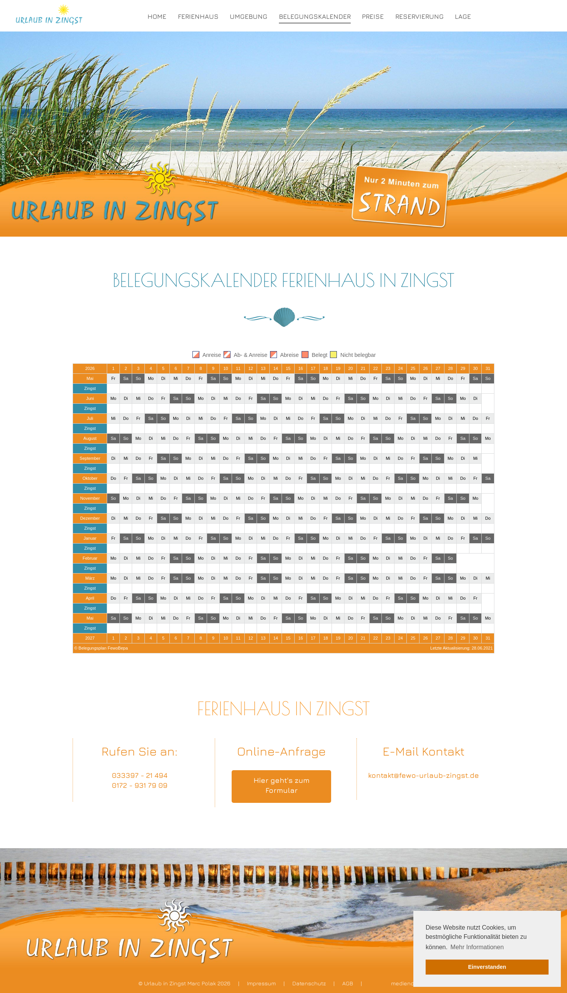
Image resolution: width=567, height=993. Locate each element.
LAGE (463, 16)
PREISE (373, 16)
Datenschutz (309, 983)
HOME (157, 16)
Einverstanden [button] (487, 967)
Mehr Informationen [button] (477, 947)
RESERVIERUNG (419, 16)
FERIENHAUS (198, 16)
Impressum (261, 983)
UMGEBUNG (248, 16)
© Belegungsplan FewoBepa (101, 648)
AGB (347, 983)
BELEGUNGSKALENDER (315, 16)
